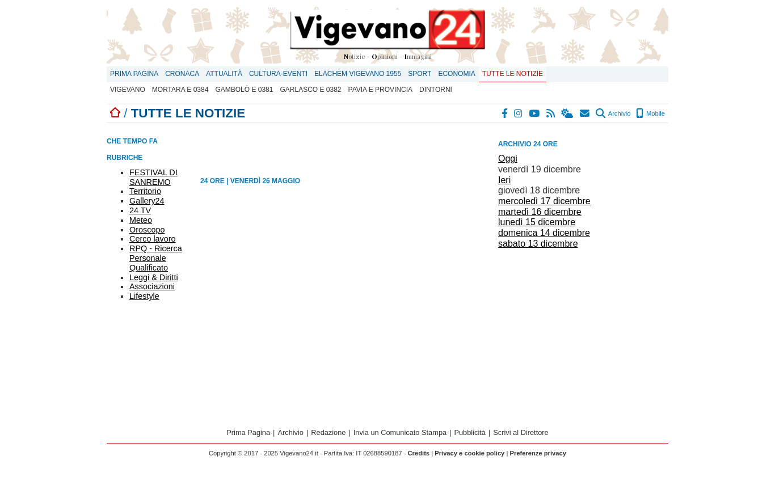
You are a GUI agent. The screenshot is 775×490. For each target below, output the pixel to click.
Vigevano (127, 90)
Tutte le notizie (512, 74)
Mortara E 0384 (180, 90)
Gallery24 (147, 200)
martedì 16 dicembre (540, 212)
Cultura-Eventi (278, 74)
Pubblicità (470, 432)
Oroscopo (147, 229)
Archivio (613, 113)
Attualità (224, 74)
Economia (456, 74)
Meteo (140, 220)
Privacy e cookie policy (469, 453)
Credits (419, 453)
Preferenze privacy (537, 453)
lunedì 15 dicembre (536, 222)
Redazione (328, 432)
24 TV (140, 210)
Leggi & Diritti (153, 277)
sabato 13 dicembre (538, 243)
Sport (419, 74)
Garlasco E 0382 (310, 90)
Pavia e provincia (380, 90)
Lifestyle (144, 296)
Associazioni (152, 286)
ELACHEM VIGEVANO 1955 (357, 74)
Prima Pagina (134, 74)
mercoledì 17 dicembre (544, 201)
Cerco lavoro (152, 238)
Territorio (145, 191)
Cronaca (182, 74)
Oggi (507, 158)
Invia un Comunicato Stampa (400, 432)
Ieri (504, 180)
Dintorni (435, 90)
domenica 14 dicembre (544, 233)
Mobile (650, 113)
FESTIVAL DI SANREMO (153, 177)
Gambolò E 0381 (244, 90)
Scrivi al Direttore (520, 432)
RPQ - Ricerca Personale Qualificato (155, 258)
